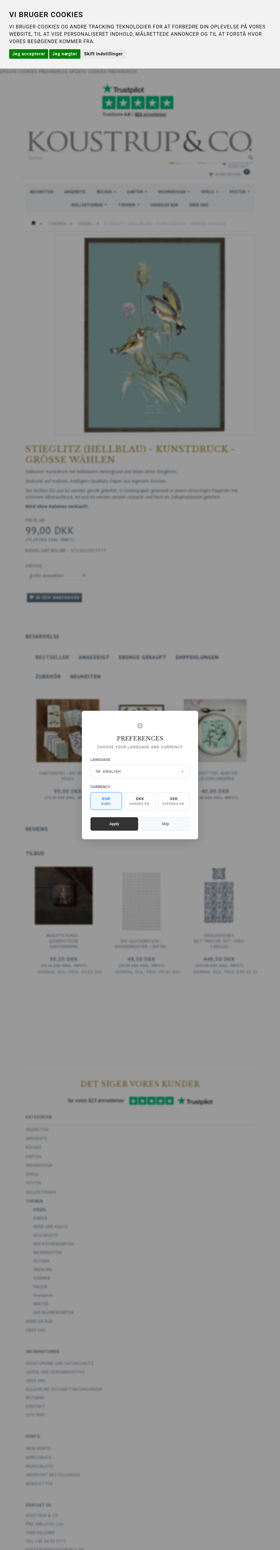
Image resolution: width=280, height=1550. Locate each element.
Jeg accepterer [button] (28, 53)
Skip (165, 823)
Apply (114, 823)
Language (100, 760)
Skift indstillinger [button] (103, 53)
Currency (100, 787)
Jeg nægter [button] (64, 53)
